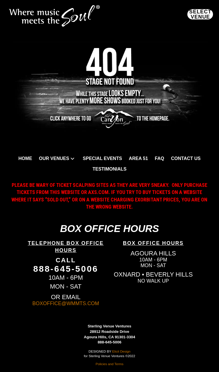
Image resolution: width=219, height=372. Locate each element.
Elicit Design (121, 351)
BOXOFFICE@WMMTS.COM (66, 303)
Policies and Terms (109, 364)
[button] (200, 14)
